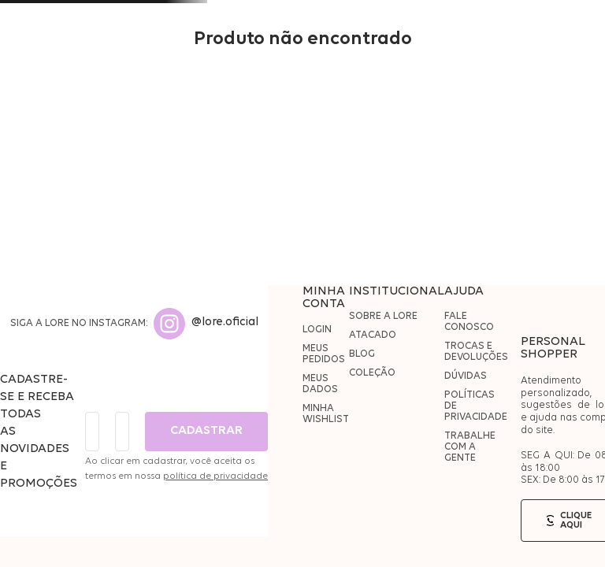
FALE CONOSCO (469, 321)
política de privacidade (215, 476)
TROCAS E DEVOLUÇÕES (476, 351)
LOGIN (317, 329)
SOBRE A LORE (383, 316)
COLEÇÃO (372, 373)
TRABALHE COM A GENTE (470, 447)
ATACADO (372, 335)
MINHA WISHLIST (325, 413)
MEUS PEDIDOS (323, 354)
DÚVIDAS (465, 376)
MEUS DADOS (320, 384)
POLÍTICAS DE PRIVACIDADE (475, 406)
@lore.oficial (224, 322)
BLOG (362, 354)
